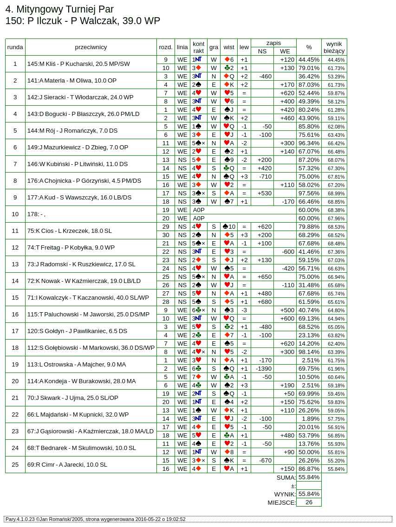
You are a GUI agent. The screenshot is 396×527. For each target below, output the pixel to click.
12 (165, 151)
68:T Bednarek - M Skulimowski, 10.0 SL (81, 447)
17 (165, 193)
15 (165, 176)
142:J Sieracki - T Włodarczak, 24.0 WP (80, 97)
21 (165, 243)
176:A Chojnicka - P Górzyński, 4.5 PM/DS (84, 180)
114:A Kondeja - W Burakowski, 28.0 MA (81, 381)
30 (165, 234)
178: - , (36, 214)
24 (165, 268)
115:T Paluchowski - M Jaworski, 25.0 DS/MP (88, 314)
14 (165, 168)
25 (165, 276)
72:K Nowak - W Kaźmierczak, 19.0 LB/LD (84, 280)
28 (165, 301)
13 (165, 159)
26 (165, 285)
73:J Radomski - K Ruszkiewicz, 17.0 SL (81, 264)
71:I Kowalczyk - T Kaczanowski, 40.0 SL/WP (88, 297)
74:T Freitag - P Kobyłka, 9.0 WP (71, 247)
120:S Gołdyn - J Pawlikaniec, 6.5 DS (77, 331)
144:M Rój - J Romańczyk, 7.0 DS (72, 130)
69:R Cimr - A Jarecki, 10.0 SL (67, 464)
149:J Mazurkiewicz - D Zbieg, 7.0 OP (78, 147)
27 (165, 293)
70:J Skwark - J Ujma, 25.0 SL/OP (72, 397)
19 (165, 209)
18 (165, 201)
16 (165, 184)
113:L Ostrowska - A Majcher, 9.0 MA (76, 364)
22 (165, 251)
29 (165, 226)
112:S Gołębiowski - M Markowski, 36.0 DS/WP (91, 347)
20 (165, 218)
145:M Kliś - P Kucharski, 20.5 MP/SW (78, 63)
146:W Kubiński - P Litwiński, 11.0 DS (77, 164)
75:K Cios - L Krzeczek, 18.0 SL (69, 230)
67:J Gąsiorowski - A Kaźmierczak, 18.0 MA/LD (90, 431)
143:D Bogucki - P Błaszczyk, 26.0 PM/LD (83, 113)
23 (165, 260)
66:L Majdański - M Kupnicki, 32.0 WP (78, 414)
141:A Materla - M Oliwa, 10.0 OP (72, 80)
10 (165, 67)
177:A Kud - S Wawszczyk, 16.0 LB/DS (79, 197)
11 (165, 143)
